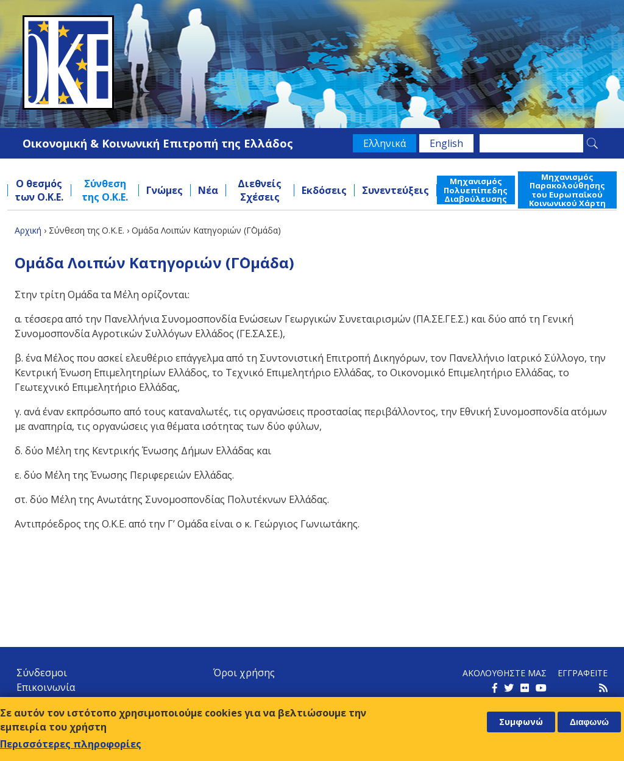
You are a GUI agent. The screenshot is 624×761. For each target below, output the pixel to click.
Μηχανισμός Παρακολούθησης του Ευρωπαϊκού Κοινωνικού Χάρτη (567, 190)
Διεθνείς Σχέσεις (260, 190)
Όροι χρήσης (244, 672)
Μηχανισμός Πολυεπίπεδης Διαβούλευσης (476, 190)
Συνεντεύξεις (395, 190)
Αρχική (28, 230)
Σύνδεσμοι (41, 672)
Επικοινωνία (45, 687)
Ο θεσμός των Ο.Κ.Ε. (39, 190)
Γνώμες (164, 190)
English (446, 143)
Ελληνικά (384, 143)
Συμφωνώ (521, 721)
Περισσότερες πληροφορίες (70, 744)
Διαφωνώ (589, 722)
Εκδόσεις (324, 190)
